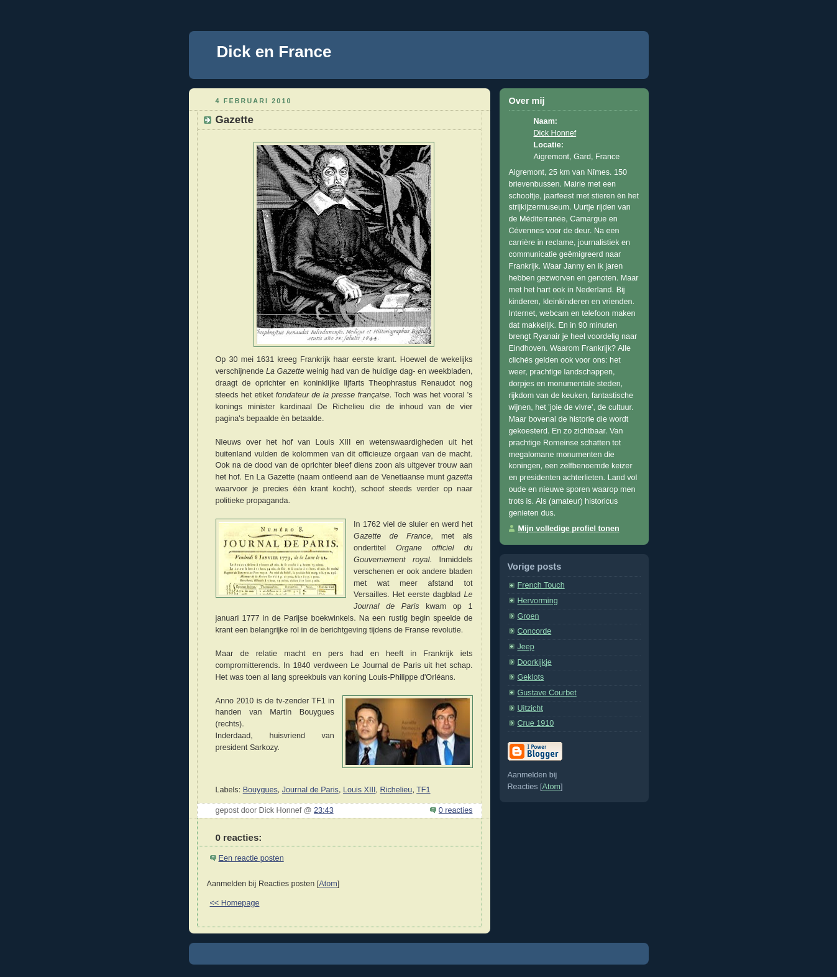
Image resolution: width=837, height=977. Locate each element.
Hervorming (538, 600)
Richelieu (396, 789)
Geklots (531, 677)
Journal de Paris (310, 789)
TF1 (423, 789)
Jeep (526, 646)
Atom (328, 883)
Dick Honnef (555, 133)
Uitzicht (530, 708)
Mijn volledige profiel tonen (569, 528)
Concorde (535, 631)
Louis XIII (359, 789)
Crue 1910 (536, 723)
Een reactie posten (251, 858)
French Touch (541, 585)
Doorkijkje (535, 662)
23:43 (324, 810)
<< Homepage (235, 903)
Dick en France (274, 51)
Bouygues (260, 789)
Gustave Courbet (547, 692)
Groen (528, 616)
